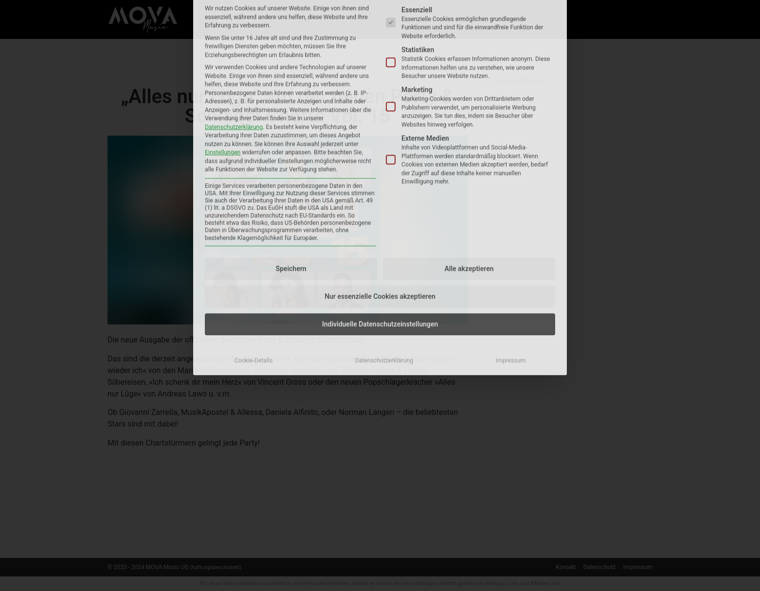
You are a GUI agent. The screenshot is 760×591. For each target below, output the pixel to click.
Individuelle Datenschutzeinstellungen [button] (380, 202)
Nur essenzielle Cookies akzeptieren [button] (380, 175)
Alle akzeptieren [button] (468, 147)
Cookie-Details (254, 238)
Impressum (511, 238)
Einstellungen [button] (222, 30)
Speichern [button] (290, 147)
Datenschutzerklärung (234, 5)
